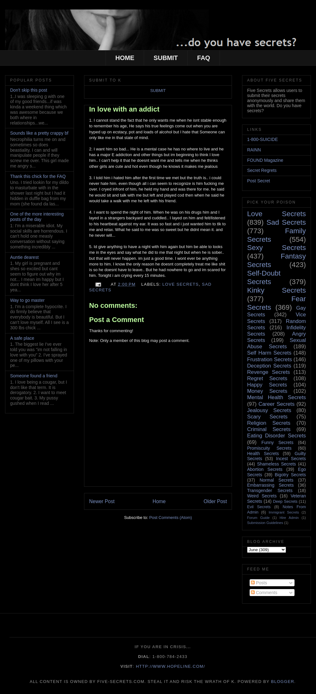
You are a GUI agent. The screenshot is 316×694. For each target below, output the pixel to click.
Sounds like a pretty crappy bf (39, 133)
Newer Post (102, 501)
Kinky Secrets (276, 290)
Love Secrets (180, 284)
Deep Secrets (285, 501)
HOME (124, 57)
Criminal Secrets (268, 429)
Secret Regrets (261, 170)
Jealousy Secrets (269, 410)
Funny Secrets (277, 442)
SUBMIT (166, 57)
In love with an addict (124, 109)
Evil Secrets (258, 507)
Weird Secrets (261, 495)
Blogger (282, 681)
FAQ (203, 57)
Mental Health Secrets (276, 397)
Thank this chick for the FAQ (38, 176)
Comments (264, 592)
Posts (259, 582)
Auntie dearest (24, 257)
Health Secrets (263, 453)
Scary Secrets (267, 417)
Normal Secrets (276, 480)
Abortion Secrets (265, 469)
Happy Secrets (267, 385)
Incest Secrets (291, 458)
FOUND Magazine (265, 160)
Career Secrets (276, 404)
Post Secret (258, 180)
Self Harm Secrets (269, 353)
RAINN (254, 149)
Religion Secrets (268, 423)
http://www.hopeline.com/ (170, 666)
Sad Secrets (286, 222)
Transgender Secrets (270, 490)
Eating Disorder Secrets (276, 436)
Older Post (215, 501)
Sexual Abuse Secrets (276, 343)
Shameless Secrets (276, 463)
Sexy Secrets (276, 248)
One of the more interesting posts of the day (37, 216)
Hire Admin (289, 518)
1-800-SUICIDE (262, 139)
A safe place (22, 338)
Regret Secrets (267, 378)
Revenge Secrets (268, 372)
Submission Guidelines (265, 523)
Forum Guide (258, 518)
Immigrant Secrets (284, 512)
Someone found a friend (33, 375)
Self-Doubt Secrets (264, 277)
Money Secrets (267, 391)
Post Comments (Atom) (170, 517)
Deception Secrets (269, 366)
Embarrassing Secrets (270, 485)
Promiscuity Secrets (269, 448)
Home (159, 501)
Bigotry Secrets (290, 474)
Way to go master (27, 300)
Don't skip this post (28, 90)
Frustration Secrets (269, 359)
